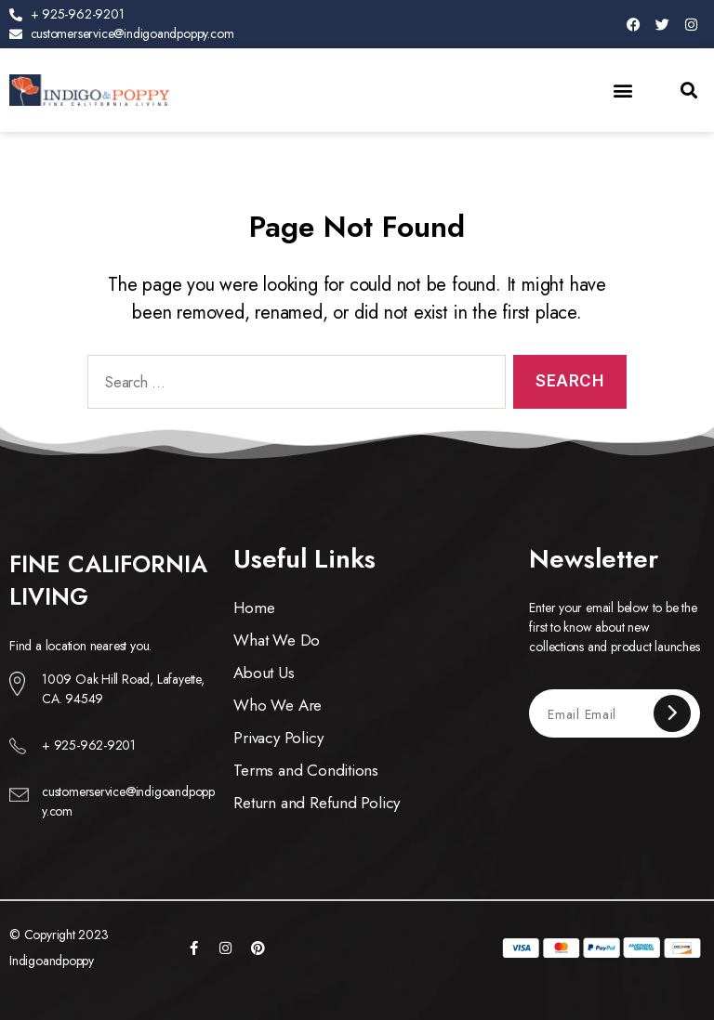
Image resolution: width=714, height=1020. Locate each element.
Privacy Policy (278, 737)
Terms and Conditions (305, 770)
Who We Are (277, 705)
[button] (623, 89)
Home (253, 607)
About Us (263, 672)
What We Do (276, 640)
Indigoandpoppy (51, 960)
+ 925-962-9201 (89, 745)
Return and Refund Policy (316, 802)
